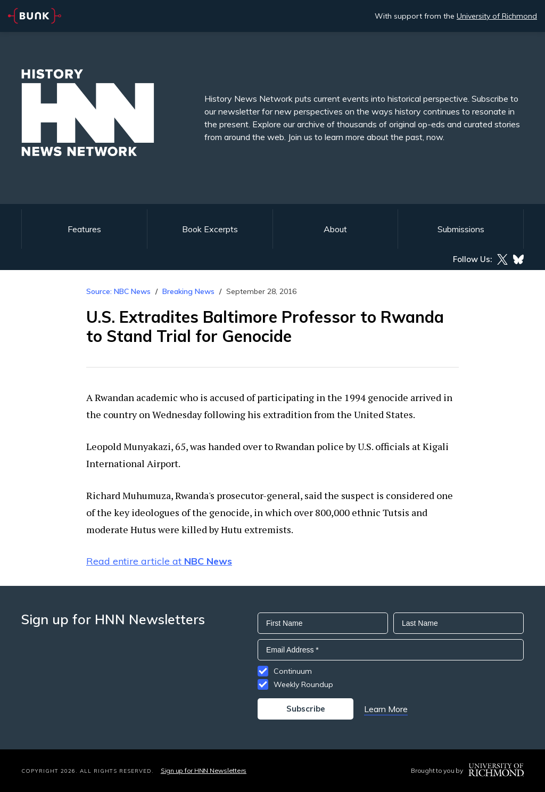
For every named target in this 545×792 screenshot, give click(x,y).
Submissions (460, 229)
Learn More (386, 709)
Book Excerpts (210, 229)
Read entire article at (159, 561)
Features (84, 229)
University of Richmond (497, 16)
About (335, 229)
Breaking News (188, 291)
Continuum (293, 671)
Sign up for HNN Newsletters (203, 770)
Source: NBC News (118, 291)
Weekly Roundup (303, 684)
